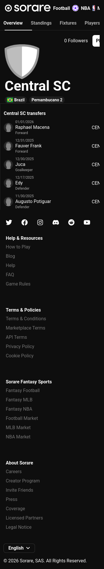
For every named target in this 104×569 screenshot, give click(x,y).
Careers (14, 471)
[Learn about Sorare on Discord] (55, 222)
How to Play (18, 247)
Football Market (22, 418)
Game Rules (18, 284)
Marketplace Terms (25, 328)
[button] (19, 548)
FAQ (10, 274)
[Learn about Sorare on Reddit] (71, 222)
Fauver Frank (28, 146)
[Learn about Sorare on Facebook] (24, 222)
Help (10, 265)
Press (11, 499)
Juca (20, 164)
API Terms (16, 337)
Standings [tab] (41, 23)
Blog (10, 256)
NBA (88, 8)
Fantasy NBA (19, 409)
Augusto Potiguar (33, 201)
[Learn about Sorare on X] (8, 222)
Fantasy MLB (19, 399)
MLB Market (18, 427)
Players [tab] (92, 23)
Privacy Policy (20, 346)
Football (66, 8)
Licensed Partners (24, 518)
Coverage (15, 508)
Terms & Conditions (26, 318)
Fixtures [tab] (68, 23)
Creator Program (23, 481)
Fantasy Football (23, 390)
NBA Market (18, 437)
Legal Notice (18, 527)
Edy (19, 183)
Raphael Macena (32, 127)
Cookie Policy (20, 355)
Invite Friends (19, 490)
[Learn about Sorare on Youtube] (86, 222)
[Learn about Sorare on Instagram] (40, 222)
